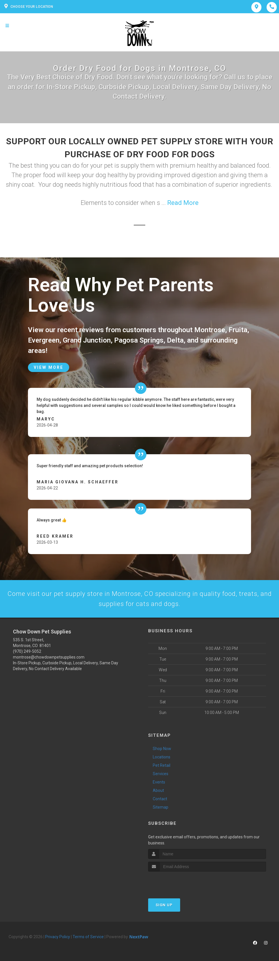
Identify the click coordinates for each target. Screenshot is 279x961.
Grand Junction (87, 340)
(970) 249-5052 (27, 651)
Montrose (209, 330)
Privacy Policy (57, 936)
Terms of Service (88, 936)
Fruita (238, 330)
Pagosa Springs (138, 340)
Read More (183, 202)
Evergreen (43, 340)
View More (48, 367)
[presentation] (179, 882)
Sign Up (164, 905)
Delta (175, 340)
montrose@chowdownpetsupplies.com (48, 657)
